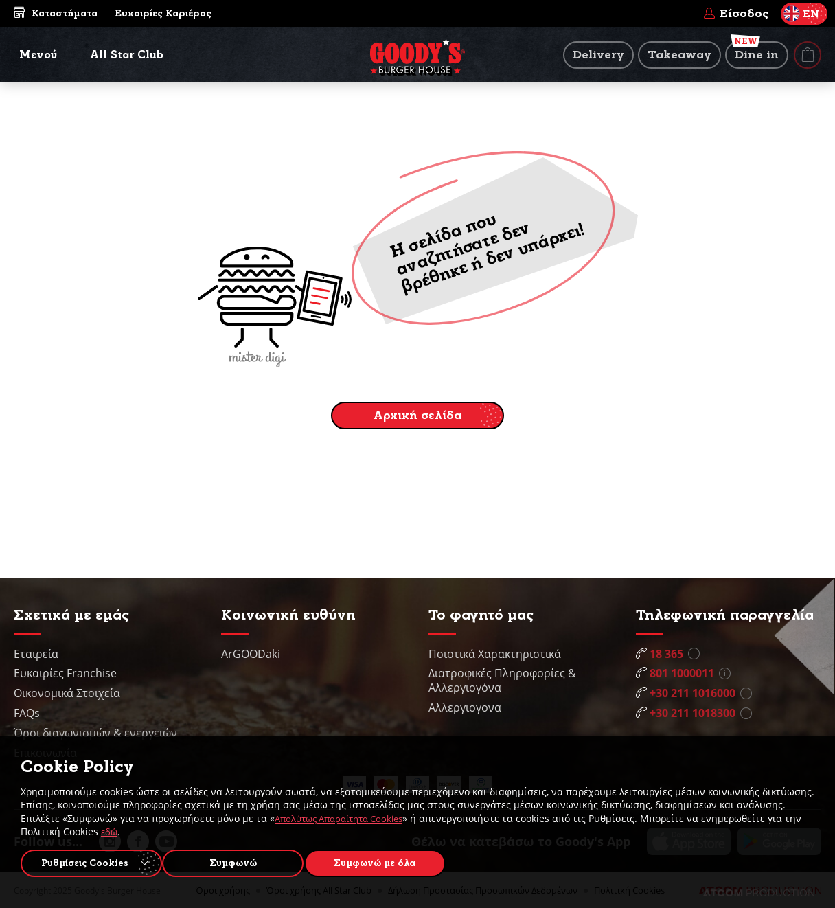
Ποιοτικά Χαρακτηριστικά (494, 653)
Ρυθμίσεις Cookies (85, 861)
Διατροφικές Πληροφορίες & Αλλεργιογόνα (502, 680)
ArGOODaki (250, 653)
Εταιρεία (36, 653)
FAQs (27, 712)
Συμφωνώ (241, 861)
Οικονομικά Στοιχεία (67, 693)
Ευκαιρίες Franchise (65, 673)
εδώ (129, 828)
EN (801, 13)
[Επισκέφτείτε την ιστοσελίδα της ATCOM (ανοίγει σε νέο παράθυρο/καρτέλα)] (758, 893)
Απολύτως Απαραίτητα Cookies (346, 814)
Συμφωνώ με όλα (389, 861)
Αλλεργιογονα (464, 707)
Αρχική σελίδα (417, 415)
